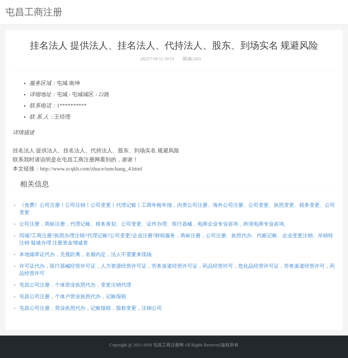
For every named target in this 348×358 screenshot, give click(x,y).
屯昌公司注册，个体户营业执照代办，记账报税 (72, 296)
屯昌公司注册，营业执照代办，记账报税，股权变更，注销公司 (90, 308)
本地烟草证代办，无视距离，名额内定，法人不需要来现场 (85, 254)
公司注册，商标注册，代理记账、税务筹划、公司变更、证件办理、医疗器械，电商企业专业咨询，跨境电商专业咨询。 (154, 224)
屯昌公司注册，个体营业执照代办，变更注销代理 (75, 285)
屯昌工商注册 (33, 12)
